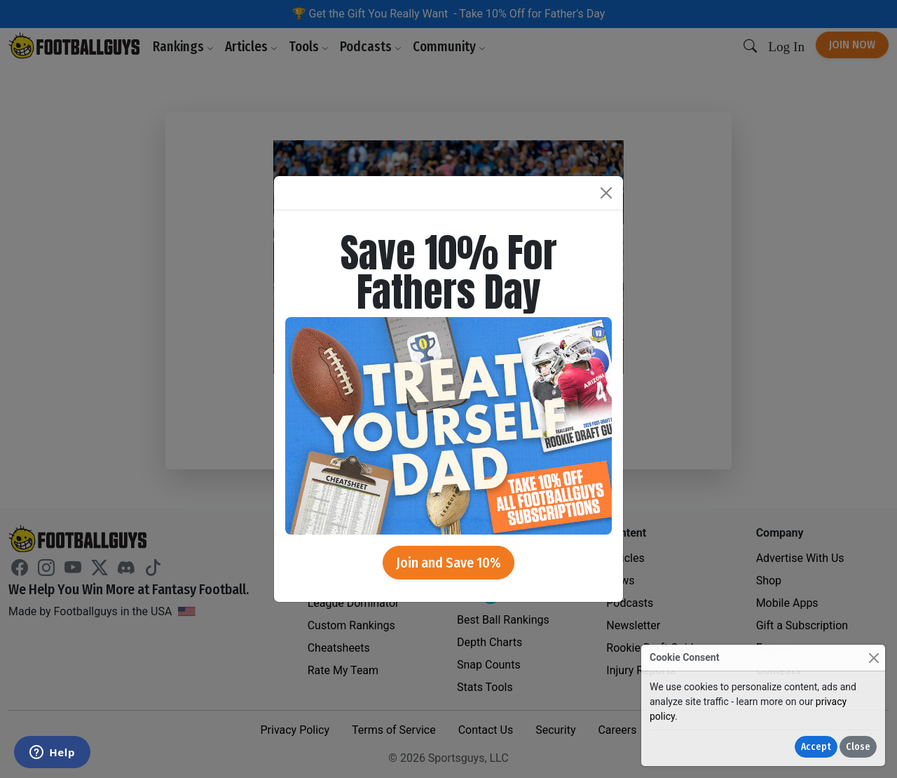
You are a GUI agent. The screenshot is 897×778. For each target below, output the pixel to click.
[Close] (873, 657)
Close (858, 747)
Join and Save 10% (448, 562)
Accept (816, 747)
